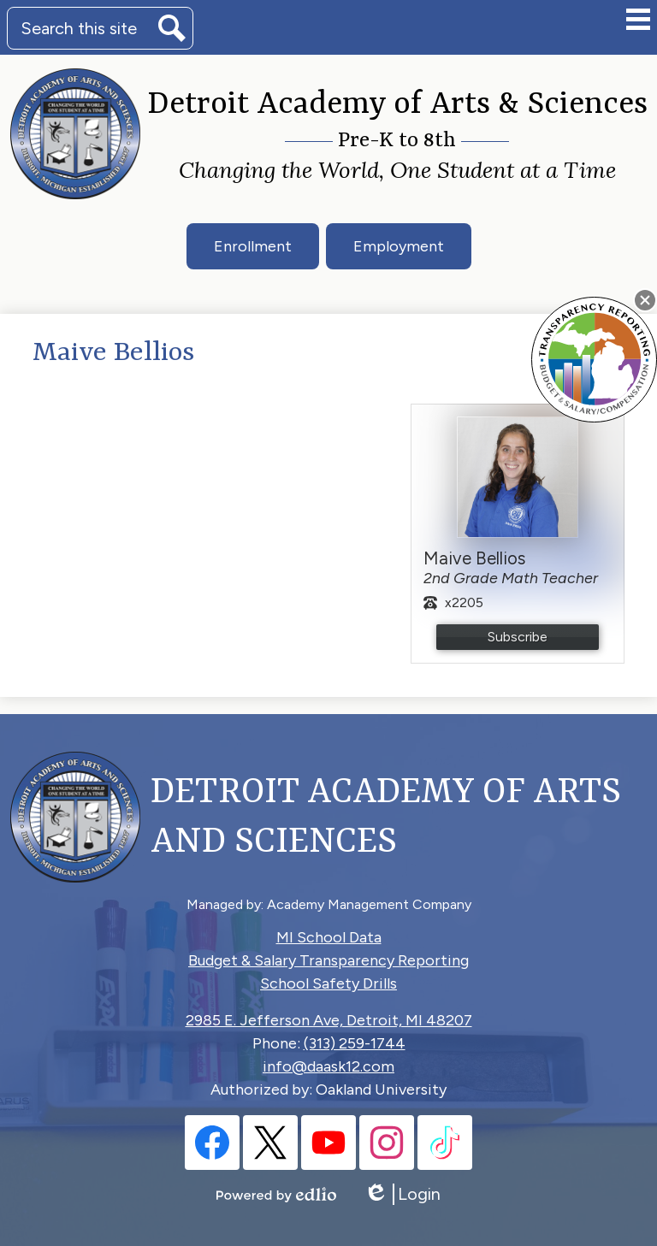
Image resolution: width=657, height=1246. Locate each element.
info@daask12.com (328, 1066)
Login (402, 1194)
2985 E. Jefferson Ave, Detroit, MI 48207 (329, 1020)
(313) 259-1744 (354, 1043)
